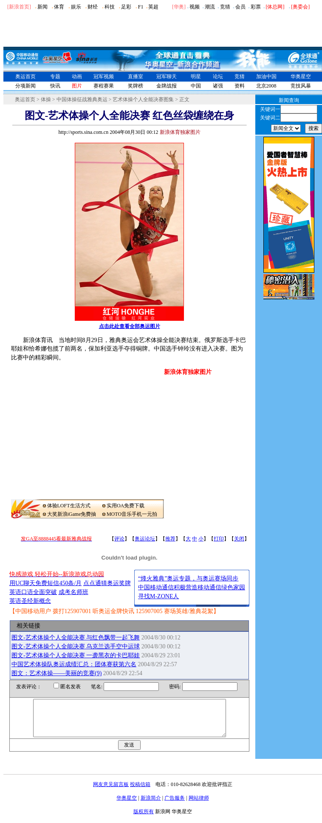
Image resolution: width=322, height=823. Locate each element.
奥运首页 (25, 76)
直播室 (135, 76)
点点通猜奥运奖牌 (107, 583)
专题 (55, 76)
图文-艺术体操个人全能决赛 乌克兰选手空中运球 (75, 646)
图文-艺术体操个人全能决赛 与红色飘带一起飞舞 (75, 637)
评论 (119, 539)
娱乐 (76, 7)
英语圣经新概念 (30, 601)
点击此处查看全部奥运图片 (129, 326)
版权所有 (143, 819)
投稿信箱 (140, 792)
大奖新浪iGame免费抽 (71, 514)
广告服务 (174, 806)
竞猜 (225, 7)
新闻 (42, 7)
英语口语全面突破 (33, 592)
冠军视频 (103, 76)
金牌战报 (166, 86)
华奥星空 (301, 76)
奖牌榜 (135, 86)
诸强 (218, 86)
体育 (59, 7)
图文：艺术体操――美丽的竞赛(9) (56, 673)
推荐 (170, 539)
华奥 (179, 7)
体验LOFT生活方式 (68, 506)
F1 (141, 7)
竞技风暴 (301, 86)
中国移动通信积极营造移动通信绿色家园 (191, 587)
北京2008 (266, 86)
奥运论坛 (145, 539)
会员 (240, 7)
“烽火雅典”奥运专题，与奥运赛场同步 (188, 578)
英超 (153, 7)
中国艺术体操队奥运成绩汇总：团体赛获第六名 (73, 664)
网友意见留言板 (111, 792)
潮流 (210, 7)
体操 (46, 99)
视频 (194, 7)
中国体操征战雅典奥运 (81, 99)
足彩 (126, 7)
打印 (219, 539)
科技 (110, 7)
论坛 (218, 76)
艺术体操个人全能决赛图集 (143, 99)
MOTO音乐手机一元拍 (132, 514)
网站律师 (199, 806)
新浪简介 (151, 806)
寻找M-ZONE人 (158, 596)
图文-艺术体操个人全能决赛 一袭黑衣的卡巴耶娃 (75, 655)
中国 (196, 86)
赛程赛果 (103, 86)
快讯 (55, 86)
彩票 (256, 7)
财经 (93, 7)
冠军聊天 (166, 76)
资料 (239, 86)
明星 (196, 76)
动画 (77, 76)
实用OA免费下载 (125, 506)
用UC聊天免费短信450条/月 (45, 583)
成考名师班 (73, 592)
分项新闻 (25, 86)
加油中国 (266, 76)
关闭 (239, 539)
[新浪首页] (19, 7)
